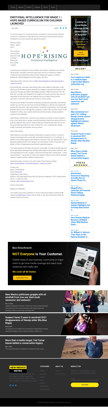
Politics (29, 7)
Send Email (18, 172)
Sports (45, 7)
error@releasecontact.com (25, 195)
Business (43, 374)
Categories (61, 7)
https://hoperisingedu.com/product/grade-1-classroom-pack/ (31, 163)
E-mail (73, 379)
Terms (57, 371)
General (20, 7)
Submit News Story (80, 53)
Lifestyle (37, 7)
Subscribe (84, 385)
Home (14, 7)
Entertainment (44, 389)
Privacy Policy (60, 374)
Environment (44, 386)
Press (53, 7)
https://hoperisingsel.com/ (25, 181)
